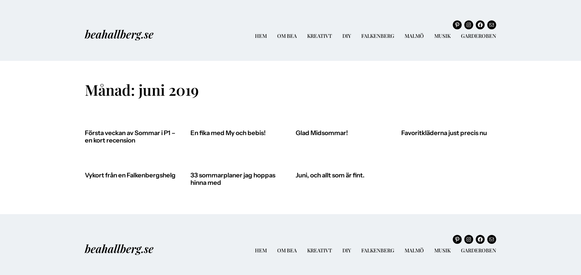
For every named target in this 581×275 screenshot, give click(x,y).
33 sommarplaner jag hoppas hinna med (232, 179)
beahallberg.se (119, 34)
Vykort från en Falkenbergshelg (130, 175)
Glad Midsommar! (322, 133)
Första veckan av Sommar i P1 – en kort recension (130, 137)
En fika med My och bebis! (228, 133)
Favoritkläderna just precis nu (444, 133)
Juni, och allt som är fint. (330, 175)
